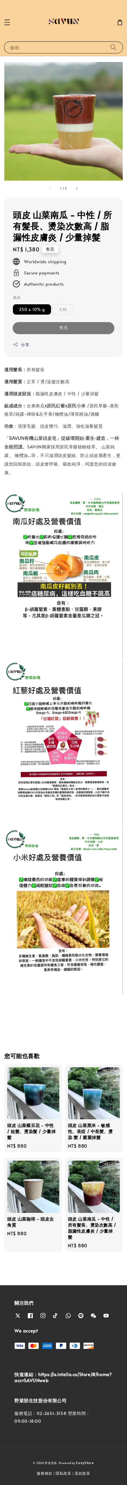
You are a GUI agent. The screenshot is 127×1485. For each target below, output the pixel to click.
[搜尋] (113, 47)
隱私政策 (63, 1473)
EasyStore (85, 1462)
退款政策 (82, 1473)
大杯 (62, 309)
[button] (7, 22)
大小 (17, 297)
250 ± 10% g (32, 309)
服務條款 (44, 1473)
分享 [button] (21, 344)
